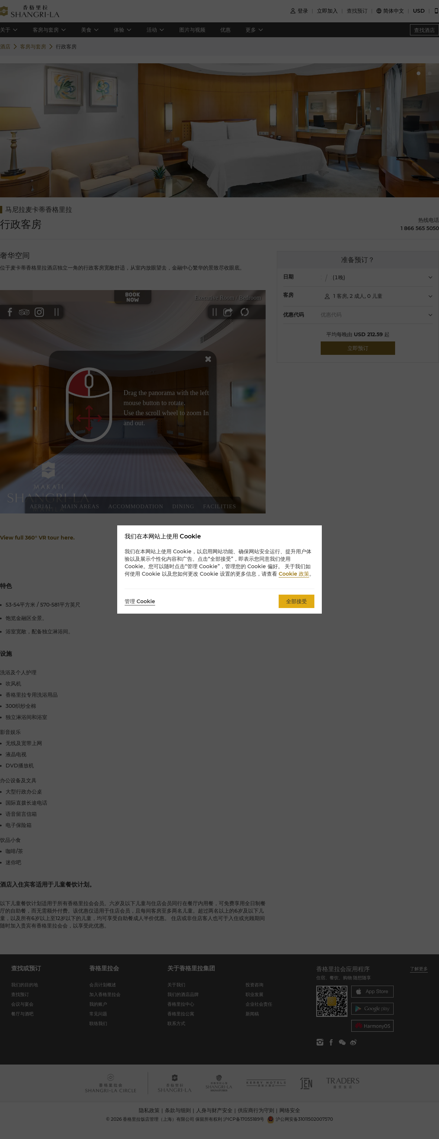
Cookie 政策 (294, 573)
